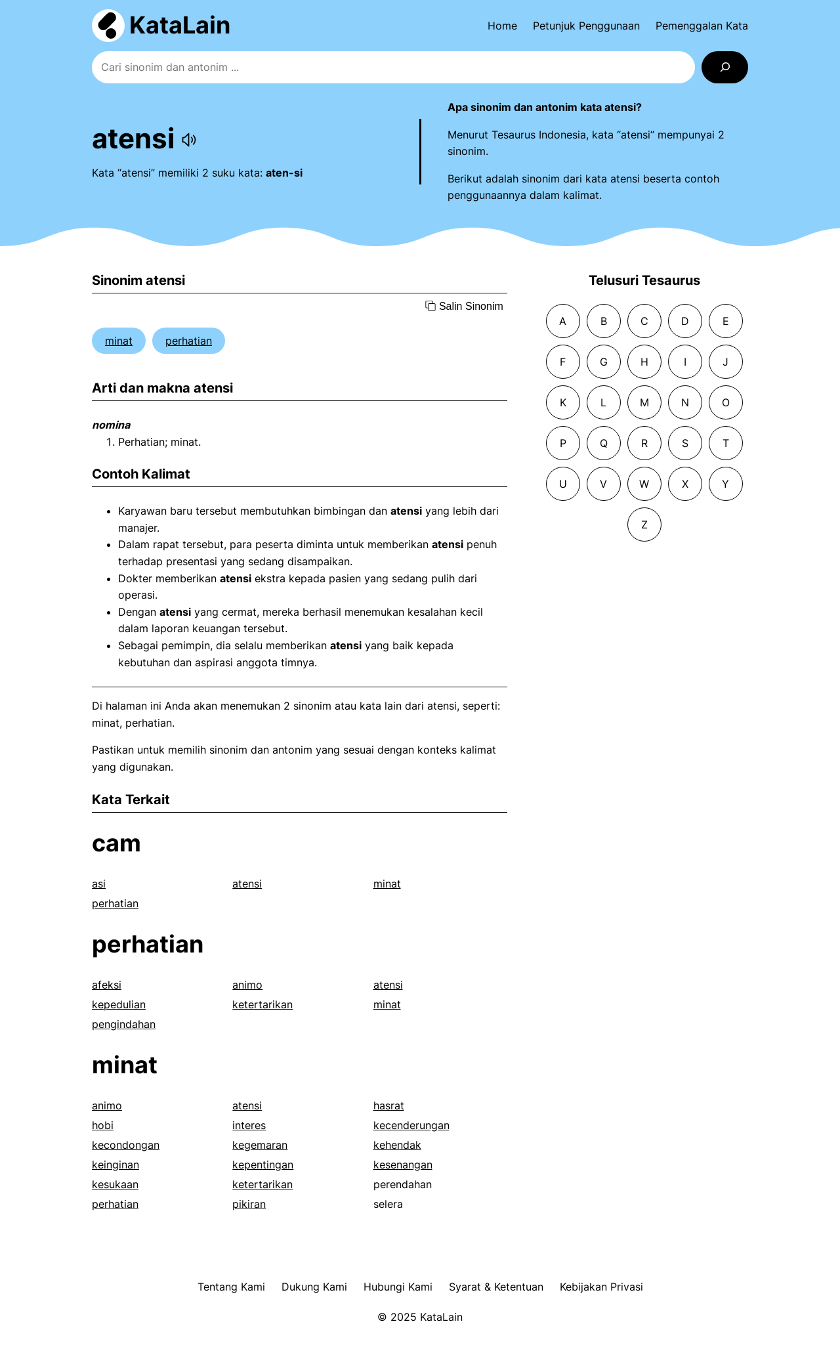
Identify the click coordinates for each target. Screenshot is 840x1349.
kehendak (397, 1144)
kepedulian (119, 1004)
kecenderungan (411, 1125)
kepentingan (262, 1164)
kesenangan (402, 1164)
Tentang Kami (231, 1286)
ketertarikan (262, 1004)
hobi (103, 1125)
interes (249, 1125)
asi (99, 883)
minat (119, 340)
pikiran (249, 1203)
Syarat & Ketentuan (496, 1286)
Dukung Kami (314, 1286)
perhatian (188, 340)
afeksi (106, 984)
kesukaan (115, 1184)
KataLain (179, 25)
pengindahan (124, 1024)
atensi (247, 883)
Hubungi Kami (398, 1286)
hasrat (388, 1105)
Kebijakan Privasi (601, 1286)
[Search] (725, 67)
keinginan (115, 1164)
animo (247, 984)
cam (116, 842)
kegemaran (259, 1144)
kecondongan (125, 1144)
